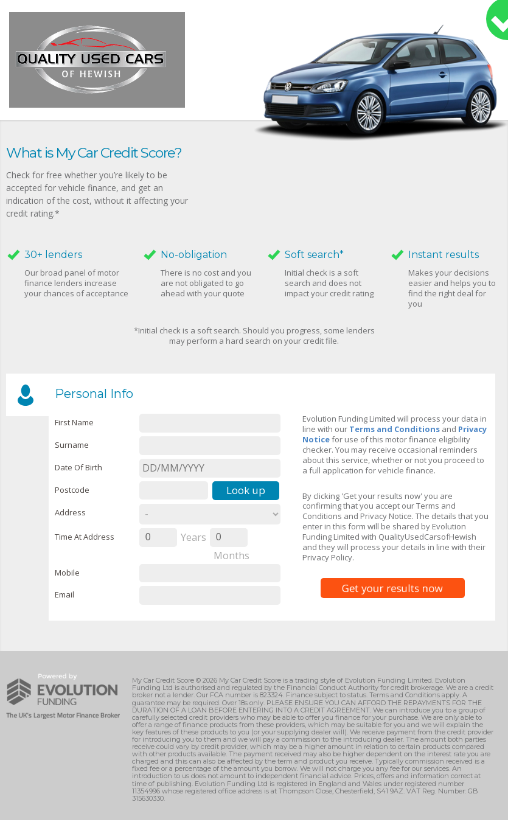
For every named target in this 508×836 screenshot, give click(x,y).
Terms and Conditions (394, 428)
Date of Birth (78, 467)
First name (74, 422)
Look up (245, 490)
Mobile (67, 572)
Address (70, 512)
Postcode (72, 489)
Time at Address (84, 536)
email (64, 594)
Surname (72, 444)
